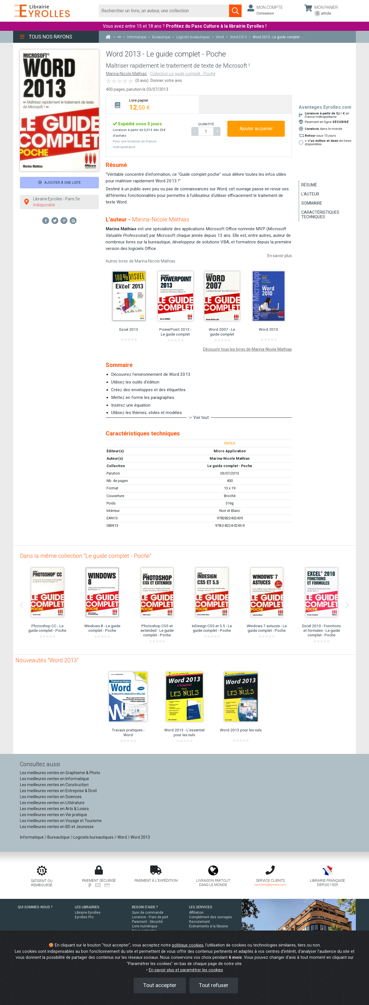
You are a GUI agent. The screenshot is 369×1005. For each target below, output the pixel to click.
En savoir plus (279, 255)
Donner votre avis (166, 80)
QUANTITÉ (206, 124)
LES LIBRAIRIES (87, 907)
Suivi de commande (147, 913)
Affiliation (196, 913)
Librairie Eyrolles (88, 913)
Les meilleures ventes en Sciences (51, 796)
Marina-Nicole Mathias (126, 73)
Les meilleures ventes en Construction (54, 784)
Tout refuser (213, 985)
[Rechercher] (164, 11)
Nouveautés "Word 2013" (47, 660)
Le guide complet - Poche (229, 466)
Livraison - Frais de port (150, 917)
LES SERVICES (200, 907)
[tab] (152, 104)
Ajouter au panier (256, 128)
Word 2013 (140, 837)
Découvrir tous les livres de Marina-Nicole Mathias (247, 349)
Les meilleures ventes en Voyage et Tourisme (61, 820)
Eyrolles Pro (84, 917)
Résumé (309, 185)
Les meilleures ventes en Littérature (52, 802)
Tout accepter (160, 985)
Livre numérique (144, 926)
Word (122, 837)
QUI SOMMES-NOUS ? (35, 907)
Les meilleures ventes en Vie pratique (53, 814)
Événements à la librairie (208, 926)
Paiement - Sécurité (147, 922)
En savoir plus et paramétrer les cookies (186, 970)
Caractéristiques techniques (320, 214)
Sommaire (311, 203)
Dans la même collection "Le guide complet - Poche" (85, 555)
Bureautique (58, 837)
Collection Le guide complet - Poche (182, 73)
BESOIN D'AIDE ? (145, 907)
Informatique (32, 837)
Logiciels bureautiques (93, 837)
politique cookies (187, 945)
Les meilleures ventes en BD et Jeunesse (57, 826)
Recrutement (199, 922)
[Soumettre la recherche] (235, 11)
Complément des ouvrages (210, 917)
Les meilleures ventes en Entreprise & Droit (58, 790)
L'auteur (310, 194)
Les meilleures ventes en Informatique (54, 778)
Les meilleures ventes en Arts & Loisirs (54, 808)
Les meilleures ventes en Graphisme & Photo (60, 772)
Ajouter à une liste (59, 182)
